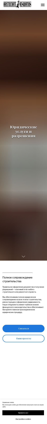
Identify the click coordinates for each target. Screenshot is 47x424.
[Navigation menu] (42, 5)
